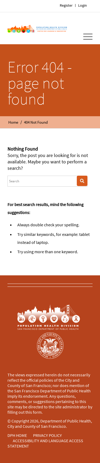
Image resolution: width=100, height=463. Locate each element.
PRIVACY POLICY (47, 435)
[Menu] (85, 36)
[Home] (37, 28)
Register (66, 5)
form (37, 412)
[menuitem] (82, 5)
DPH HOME (17, 435)
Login (82, 5)
